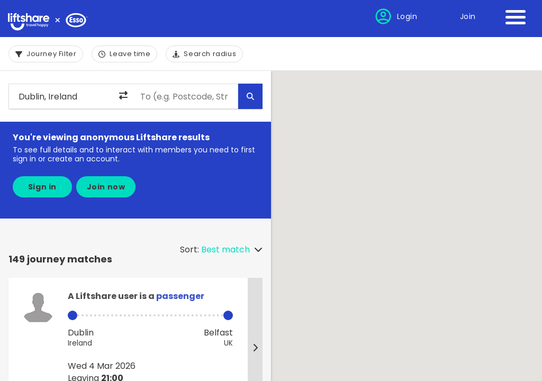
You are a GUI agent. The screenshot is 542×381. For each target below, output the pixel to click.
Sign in (42, 187)
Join (468, 16)
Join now (106, 187)
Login (407, 16)
